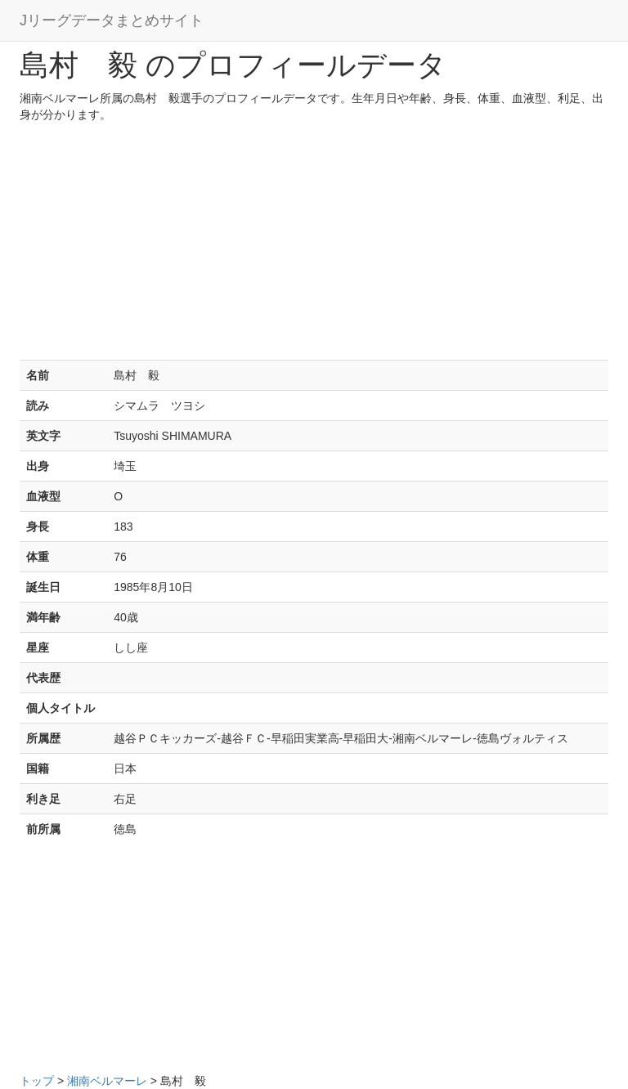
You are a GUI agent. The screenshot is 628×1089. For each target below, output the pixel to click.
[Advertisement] (314, 245)
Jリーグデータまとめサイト (112, 20)
